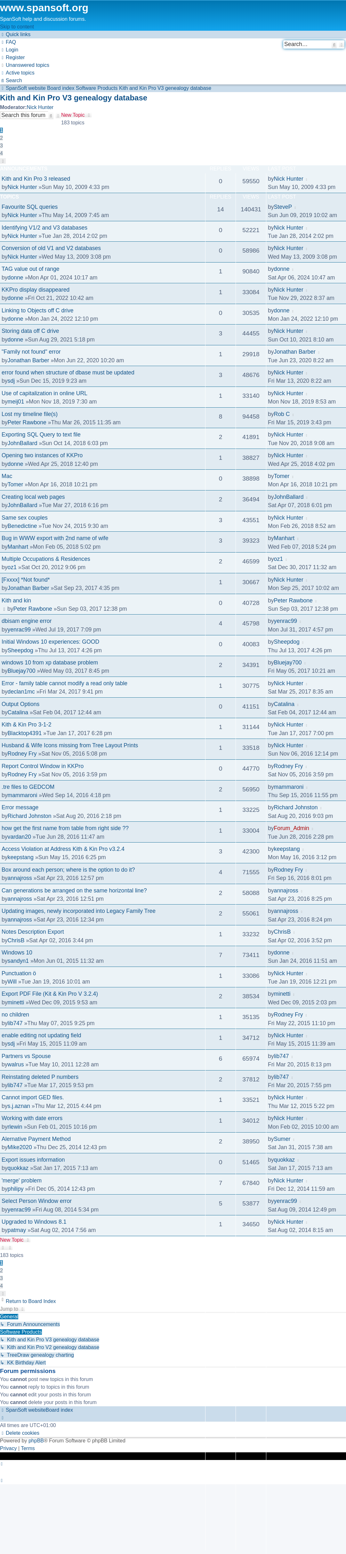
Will (12, 981)
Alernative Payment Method (36, 1139)
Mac (7, 476)
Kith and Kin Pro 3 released (36, 179)
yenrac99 (19, 629)
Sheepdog (20, 650)
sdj (11, 381)
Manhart (18, 547)
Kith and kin (16, 600)
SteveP (283, 207)
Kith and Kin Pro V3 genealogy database (73, 97)
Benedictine (22, 526)
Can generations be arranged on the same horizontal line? (74, 890)
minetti (16, 1002)
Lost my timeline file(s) (30, 414)
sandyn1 (18, 961)
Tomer (15, 484)
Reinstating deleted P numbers (40, 1077)
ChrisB (16, 940)
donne (15, 277)
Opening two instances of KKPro (42, 455)
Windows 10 (17, 952)
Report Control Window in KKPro (43, 766)
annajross (20, 878)
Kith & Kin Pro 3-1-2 (26, 724)
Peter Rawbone (27, 422)
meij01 (16, 401)
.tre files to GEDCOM (28, 787)
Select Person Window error (37, 1201)
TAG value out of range (31, 269)
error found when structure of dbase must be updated (68, 372)
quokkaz (18, 1168)
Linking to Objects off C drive (38, 310)
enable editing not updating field (41, 1035)
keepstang (21, 857)
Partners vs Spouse (26, 1056)
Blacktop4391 (25, 733)
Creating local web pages (33, 497)
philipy (16, 1189)
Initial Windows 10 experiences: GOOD (50, 642)
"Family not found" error (31, 352)
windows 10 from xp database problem (50, 662)
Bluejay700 (22, 671)
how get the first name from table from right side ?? (65, 828)
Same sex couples (25, 517)
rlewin (15, 1127)
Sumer (282, 1139)
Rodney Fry (22, 753)
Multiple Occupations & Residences (46, 559)
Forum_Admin (292, 828)
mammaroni (22, 795)
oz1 (12, 567)
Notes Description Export (33, 932)
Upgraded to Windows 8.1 (34, 1222)
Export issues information (33, 1160)
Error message (20, 807)
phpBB (36, 1440)
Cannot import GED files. (33, 1097)
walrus (16, 1064)
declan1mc (21, 691)
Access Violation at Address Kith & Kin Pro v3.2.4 (63, 849)
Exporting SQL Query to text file (41, 434)
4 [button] (1, 153)
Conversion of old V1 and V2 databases (51, 248)
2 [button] (1, 138)
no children (15, 1014)
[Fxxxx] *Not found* (26, 580)
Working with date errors (32, 1118)
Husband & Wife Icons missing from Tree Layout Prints (70, 745)
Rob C (282, 414)
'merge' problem (22, 1180)
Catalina (18, 712)
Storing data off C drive (30, 331)
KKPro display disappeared (35, 289)
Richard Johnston (30, 816)
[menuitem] (8, 42)
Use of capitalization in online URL (44, 393)
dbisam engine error (27, 621)
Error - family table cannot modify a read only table (64, 683)
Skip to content (17, 26)
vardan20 (19, 837)
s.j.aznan (19, 1106)
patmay (17, 1230)
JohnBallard (22, 443)
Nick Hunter (40, 107)
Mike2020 (20, 1147)
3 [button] (1, 145)
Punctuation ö (19, 973)
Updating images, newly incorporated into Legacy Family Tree (79, 911)
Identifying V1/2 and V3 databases (44, 227)
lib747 (15, 1023)
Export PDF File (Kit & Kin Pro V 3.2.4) (50, 994)
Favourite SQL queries (30, 207)
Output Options (20, 704)
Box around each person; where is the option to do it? (68, 870)
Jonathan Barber (28, 360)
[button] (3, 161)
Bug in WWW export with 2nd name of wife (55, 538)
